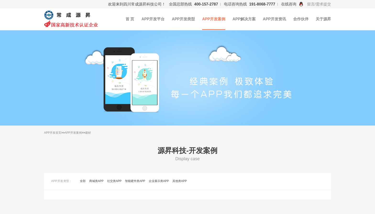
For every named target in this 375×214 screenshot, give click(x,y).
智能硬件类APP (135, 181)
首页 (58, 132)
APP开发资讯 (274, 19)
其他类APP (179, 181)
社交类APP (114, 181)
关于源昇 (323, 19)
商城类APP (96, 181)
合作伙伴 (301, 19)
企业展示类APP (159, 181)
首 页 (130, 19)
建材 (88, 132)
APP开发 (49, 132)
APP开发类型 (183, 19)
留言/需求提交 (319, 4)
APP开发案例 (213, 19)
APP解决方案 (244, 19)
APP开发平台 (153, 19)
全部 (83, 181)
